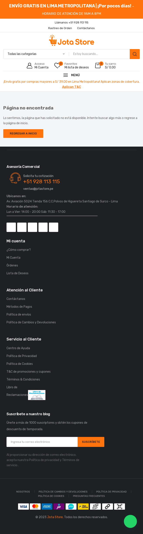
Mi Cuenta (13, 258)
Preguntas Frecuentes (89, 496)
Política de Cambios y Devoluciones (31, 322)
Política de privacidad (44, 460)
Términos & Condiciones (23, 379)
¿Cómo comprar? (19, 250)
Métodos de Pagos (19, 307)
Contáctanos (16, 299)
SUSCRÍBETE (91, 441)
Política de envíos (19, 314)
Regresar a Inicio (23, 133)
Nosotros (23, 491)
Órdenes (12, 265)
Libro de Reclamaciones (26, 392)
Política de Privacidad (22, 356)
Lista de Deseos (17, 273)
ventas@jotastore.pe (38, 189)
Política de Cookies (20, 364)
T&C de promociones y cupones (29, 372)
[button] (130, 521)
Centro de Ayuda (18, 348)
